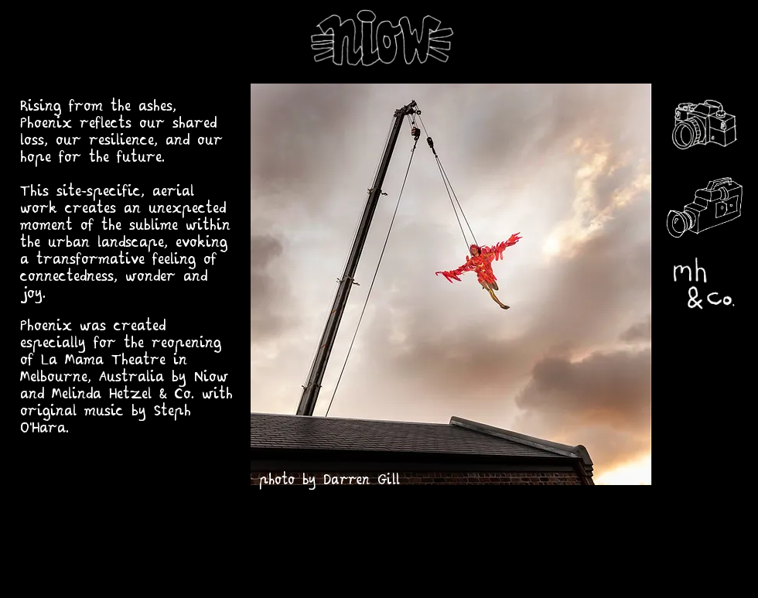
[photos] (703, 127)
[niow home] (379, 40)
